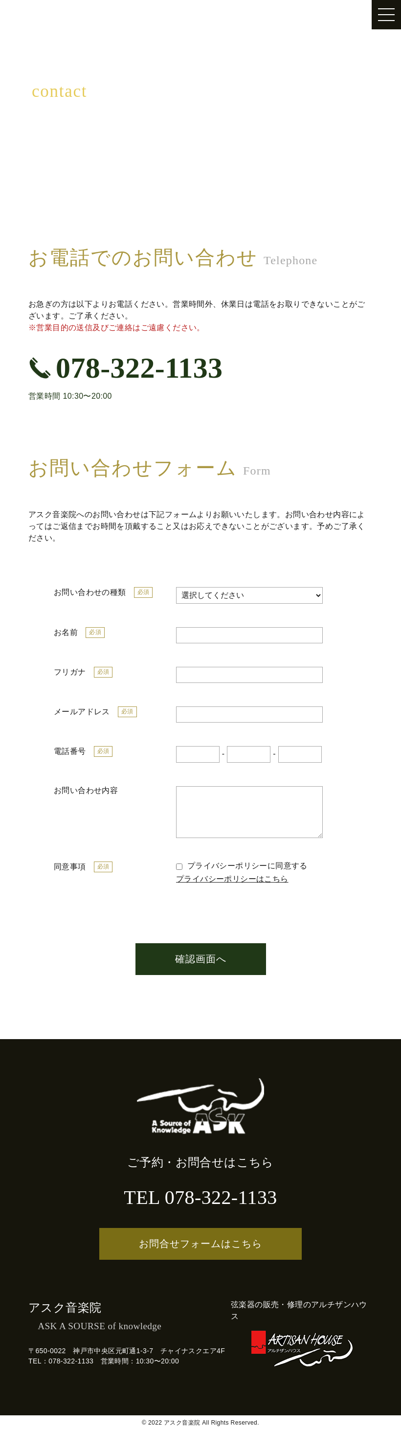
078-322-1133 (125, 368)
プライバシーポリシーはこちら (232, 879)
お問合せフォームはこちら (200, 1243)
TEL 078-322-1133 (200, 1197)
